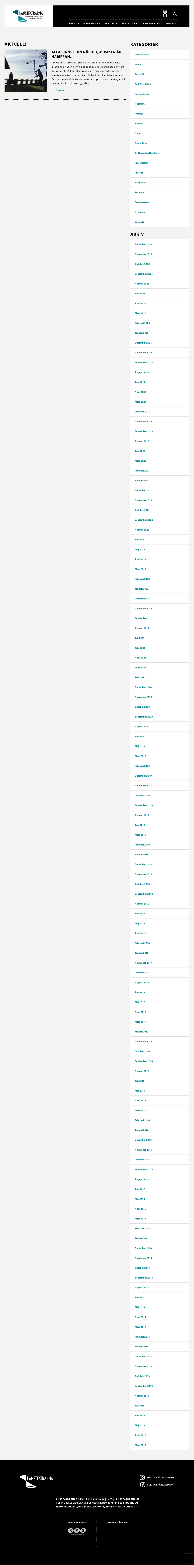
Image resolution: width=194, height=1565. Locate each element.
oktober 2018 (142, 883)
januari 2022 (142, 588)
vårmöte (139, 221)
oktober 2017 (142, 972)
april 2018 (140, 933)
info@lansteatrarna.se (123, 1499)
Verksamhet (130, 23)
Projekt (139, 172)
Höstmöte (140, 103)
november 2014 (143, 1257)
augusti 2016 (142, 1070)
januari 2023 (142, 480)
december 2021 (143, 598)
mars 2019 (140, 834)
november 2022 (143, 500)
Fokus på (139, 74)
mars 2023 (140, 460)
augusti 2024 (142, 372)
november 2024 (143, 352)
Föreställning (142, 93)
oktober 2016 (142, 1051)
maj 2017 (140, 1002)
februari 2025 (142, 322)
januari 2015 (142, 1238)
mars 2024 (140, 401)
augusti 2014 (142, 1287)
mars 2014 (140, 1326)
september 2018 (144, 893)
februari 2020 (142, 765)
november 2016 (143, 1041)
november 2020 (143, 696)
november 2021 (143, 608)
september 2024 (144, 362)
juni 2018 (140, 913)
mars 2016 (140, 1110)
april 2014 (140, 1317)
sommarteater (142, 202)
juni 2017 (140, 992)
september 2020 (144, 716)
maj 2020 (140, 746)
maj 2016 (140, 1090)
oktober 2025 (142, 263)
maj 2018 (140, 923)
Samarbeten (152, 23)
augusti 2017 (142, 982)
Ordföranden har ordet (147, 152)
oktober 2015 (142, 1159)
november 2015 (143, 1149)
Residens (139, 192)
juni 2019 (140, 824)
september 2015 (144, 1169)
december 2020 (143, 687)
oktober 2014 (142, 1267)
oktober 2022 (142, 509)
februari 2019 (142, 844)
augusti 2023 (142, 441)
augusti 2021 (142, 628)
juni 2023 (140, 450)
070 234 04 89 (96, 1499)
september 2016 (144, 1061)
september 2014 (144, 1277)
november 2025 (143, 254)
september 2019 (144, 805)
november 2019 (143, 785)
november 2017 (143, 962)
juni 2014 (140, 1297)
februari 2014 (142, 1336)
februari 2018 (142, 943)
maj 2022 (140, 549)
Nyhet (138, 133)
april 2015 (140, 1208)
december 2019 (143, 775)
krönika (139, 123)
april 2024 (140, 391)
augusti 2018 (142, 903)
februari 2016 (142, 1120)
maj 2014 (140, 1307)
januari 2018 (142, 952)
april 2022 (140, 559)
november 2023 (143, 421)
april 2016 (140, 1100)
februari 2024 (142, 411)
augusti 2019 (142, 815)
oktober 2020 (142, 706)
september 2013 (144, 1385)
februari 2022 (142, 578)
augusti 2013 (142, 1395)
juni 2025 (140, 293)
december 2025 (143, 244)
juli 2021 (139, 637)
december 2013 (143, 1356)
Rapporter (140, 182)
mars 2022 (140, 569)
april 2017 (140, 1011)
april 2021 (140, 657)
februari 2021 (142, 677)
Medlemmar (91, 23)
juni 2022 (140, 539)
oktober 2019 (142, 795)
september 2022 (144, 519)
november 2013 (143, 1366)
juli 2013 (139, 1405)
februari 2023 (142, 470)
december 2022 (143, 490)
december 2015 (143, 1139)
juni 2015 (140, 1189)
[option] (54, 1531)
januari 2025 (142, 332)
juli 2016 (139, 1080)
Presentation (141, 162)
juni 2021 (140, 647)
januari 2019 (142, 854)
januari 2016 (142, 1130)
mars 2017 (140, 1021)
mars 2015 (140, 1218)
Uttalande (140, 211)
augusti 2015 (142, 1179)
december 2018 (143, 864)
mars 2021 (140, 667)
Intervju (139, 113)
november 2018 (143, 874)
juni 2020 (140, 736)
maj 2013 (140, 1425)
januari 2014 (142, 1346)
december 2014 (143, 1248)
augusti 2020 (142, 726)
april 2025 (140, 303)
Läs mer (59, 90)
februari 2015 (142, 1228)
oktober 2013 (142, 1376)
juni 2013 (140, 1415)
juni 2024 (140, 382)
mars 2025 (140, 313)
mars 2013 (140, 1444)
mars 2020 (140, 756)
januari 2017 (142, 1031)
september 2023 (144, 431)
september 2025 (144, 273)
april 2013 (140, 1435)
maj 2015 (140, 1198)
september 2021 (144, 618)
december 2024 (143, 342)
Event (138, 64)
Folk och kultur (143, 84)
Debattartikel (142, 54)
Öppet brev (141, 143)
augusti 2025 (142, 283)
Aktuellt (110, 23)
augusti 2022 (142, 529)
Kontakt (170, 23)
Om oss (74, 23)
